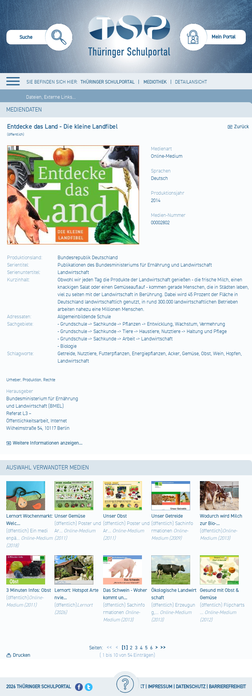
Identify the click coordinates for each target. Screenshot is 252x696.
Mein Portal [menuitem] (224, 37)
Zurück (241, 127)
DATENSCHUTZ (190, 687)
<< (109, 648)
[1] (124, 648)
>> (162, 648)
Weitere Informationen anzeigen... (47, 443)
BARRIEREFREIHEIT (227, 687)
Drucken (21, 655)
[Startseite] (127, 36)
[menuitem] (39, 38)
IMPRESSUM (160, 687)
